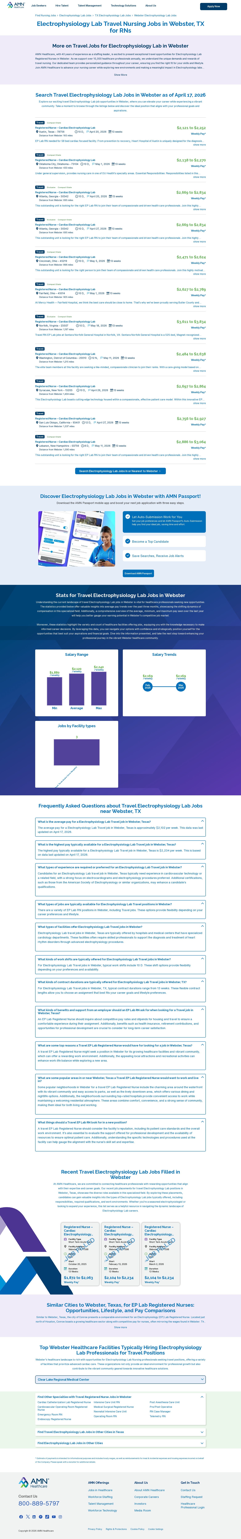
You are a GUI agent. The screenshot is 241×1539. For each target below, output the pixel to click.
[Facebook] (21, 1517)
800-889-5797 (39, 1503)
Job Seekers (38, 5)
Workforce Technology (102, 1510)
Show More (120, 75)
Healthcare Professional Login (193, 1505)
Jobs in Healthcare (100, 1490)
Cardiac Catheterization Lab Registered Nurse (64, 1402)
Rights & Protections (116, 1529)
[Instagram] (60, 1517)
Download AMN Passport (138, 573)
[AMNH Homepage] (16, 5)
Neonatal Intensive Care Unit (110, 1411)
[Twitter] (27, 1517)
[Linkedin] (34, 1517)
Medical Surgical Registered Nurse (114, 1407)
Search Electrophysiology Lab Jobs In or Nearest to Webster (120, 471)
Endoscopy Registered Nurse (54, 1419)
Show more (120, 1327)
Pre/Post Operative (161, 1407)
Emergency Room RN (50, 1414)
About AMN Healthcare (149, 1490)
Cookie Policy (137, 1529)
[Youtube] (53, 1517)
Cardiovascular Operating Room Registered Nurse (62, 1408)
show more (199, 144)
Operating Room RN (105, 1416)
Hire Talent (62, 5)
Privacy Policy (95, 1529)
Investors (140, 1503)
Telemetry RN (158, 1416)
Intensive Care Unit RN (107, 1402)
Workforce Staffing (100, 1496)
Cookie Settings (155, 1529)
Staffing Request (191, 1496)
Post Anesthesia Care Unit (165, 1402)
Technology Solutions (123, 5)
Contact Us (188, 1490)
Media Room (142, 1510)
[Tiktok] (47, 1517)
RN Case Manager (160, 1411)
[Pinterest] (40, 1517)
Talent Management (90, 5)
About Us (150, 5)
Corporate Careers (146, 1496)
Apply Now (213, 6)
